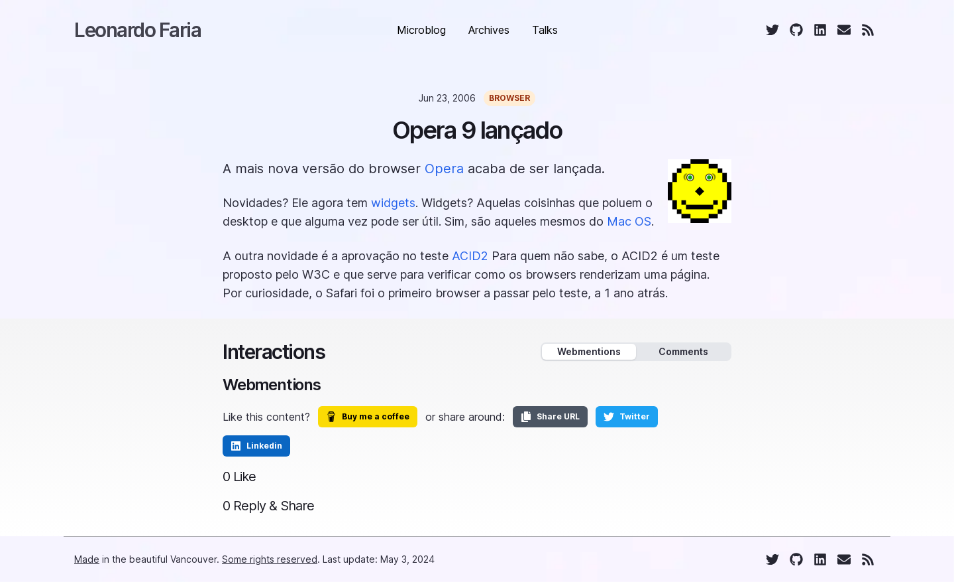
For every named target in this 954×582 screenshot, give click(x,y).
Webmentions (589, 351)
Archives (488, 29)
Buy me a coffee (367, 416)
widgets (393, 203)
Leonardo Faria (137, 30)
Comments (683, 351)
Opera (444, 169)
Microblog (421, 29)
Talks (545, 29)
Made (86, 559)
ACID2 (470, 256)
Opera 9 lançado (477, 130)
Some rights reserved (269, 559)
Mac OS (629, 221)
